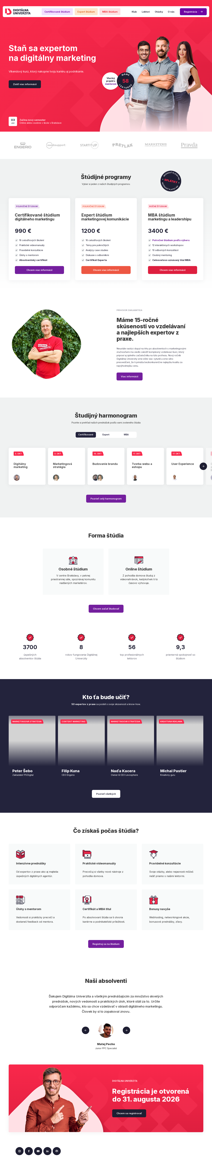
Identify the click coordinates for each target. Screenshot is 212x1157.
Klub (134, 11)
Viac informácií (129, 376)
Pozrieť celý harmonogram (106, 498)
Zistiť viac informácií (25, 84)
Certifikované (85, 434)
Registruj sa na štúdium (106, 943)
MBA (126, 434)
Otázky (159, 11)
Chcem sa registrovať (129, 1113)
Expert (105, 434)
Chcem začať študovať (106, 608)
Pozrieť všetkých (106, 793)
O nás (171, 11)
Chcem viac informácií (39, 270)
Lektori (146, 11)
